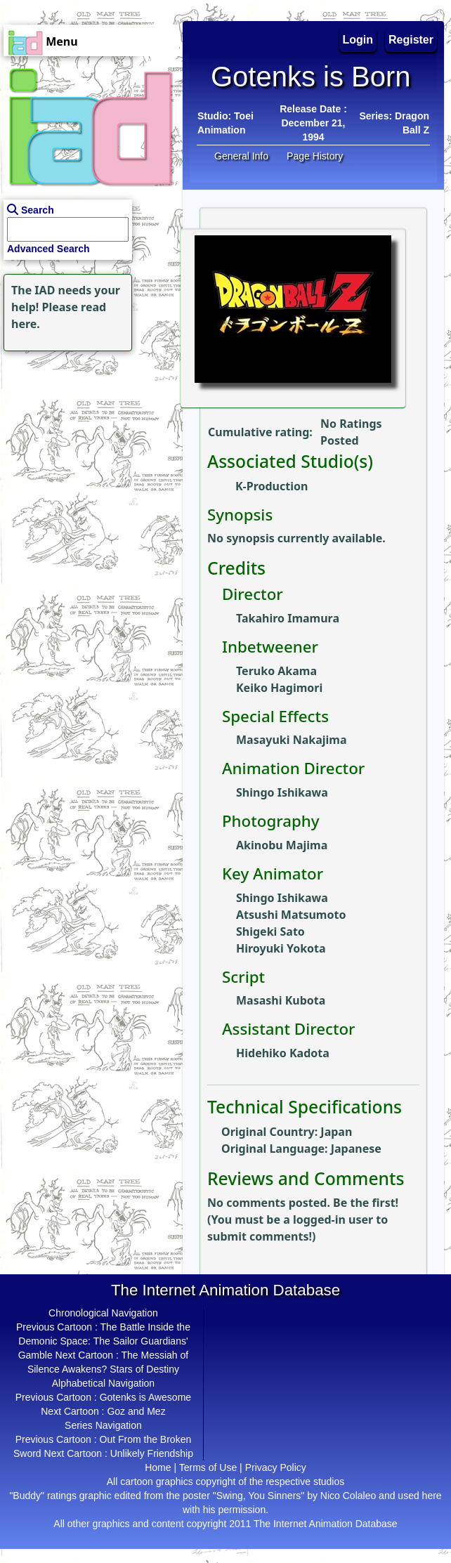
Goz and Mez (136, 1411)
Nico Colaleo (348, 1495)
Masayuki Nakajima (291, 739)
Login (358, 40)
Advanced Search (48, 248)
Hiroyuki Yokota (281, 948)
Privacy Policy (275, 1467)
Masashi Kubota (280, 1000)
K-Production (271, 486)
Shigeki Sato (270, 931)
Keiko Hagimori (279, 687)
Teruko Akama (276, 671)
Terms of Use (208, 1467)
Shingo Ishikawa (282, 792)
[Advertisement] (88, 442)
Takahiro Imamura (287, 618)
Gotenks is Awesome (145, 1397)
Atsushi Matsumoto (291, 914)
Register (410, 40)
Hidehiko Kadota (282, 1053)
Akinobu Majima (281, 845)
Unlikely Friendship (151, 1453)
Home (158, 1467)
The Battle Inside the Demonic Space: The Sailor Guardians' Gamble (104, 1341)
